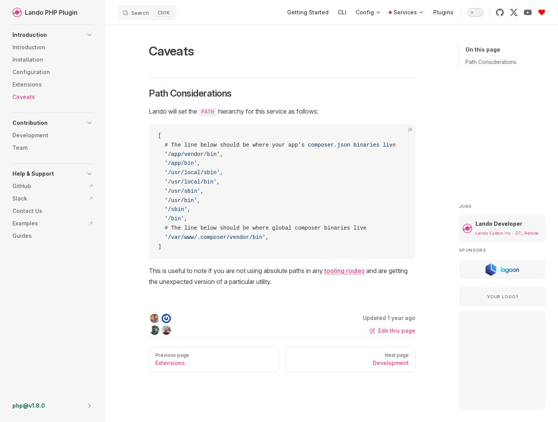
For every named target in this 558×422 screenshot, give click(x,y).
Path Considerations (491, 62)
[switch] (475, 12)
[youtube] (528, 12)
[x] (514, 12)
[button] (52, 35)
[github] (500, 12)
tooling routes (344, 271)
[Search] (147, 12)
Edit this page (392, 330)
